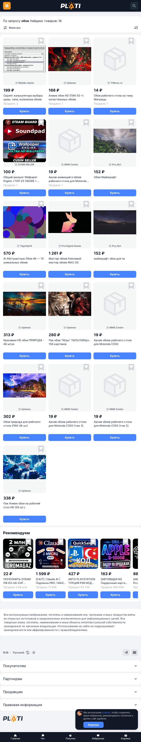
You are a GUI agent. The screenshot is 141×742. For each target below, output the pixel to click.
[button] (15, 737)
